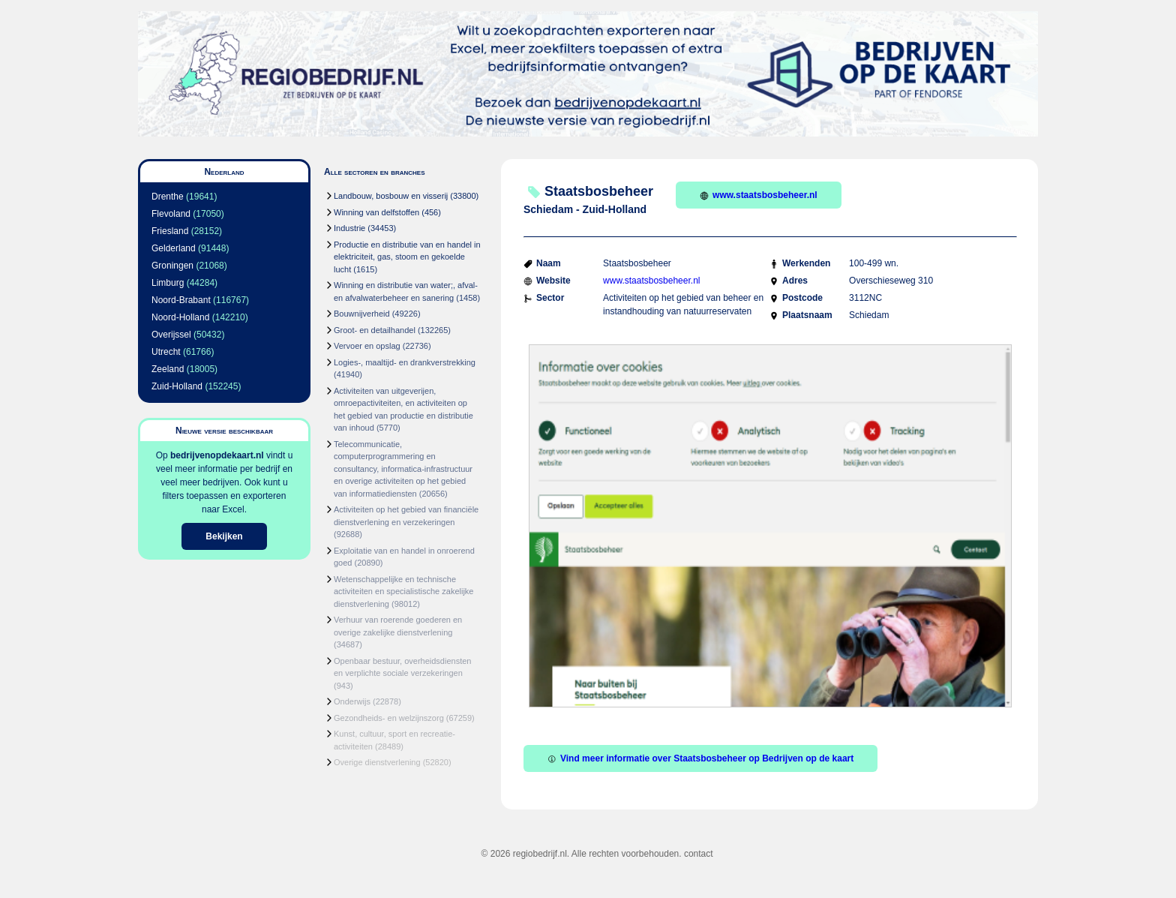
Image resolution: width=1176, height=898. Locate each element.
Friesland (170, 231)
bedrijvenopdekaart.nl (217, 455)
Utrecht (166, 352)
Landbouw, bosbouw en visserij (391, 195)
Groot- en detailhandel (375, 330)
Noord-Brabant (181, 300)
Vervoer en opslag (367, 345)
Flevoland (171, 214)
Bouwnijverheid (362, 313)
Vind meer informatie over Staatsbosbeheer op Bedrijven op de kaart (701, 758)
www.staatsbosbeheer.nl (759, 195)
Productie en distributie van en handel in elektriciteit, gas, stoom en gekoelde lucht (407, 257)
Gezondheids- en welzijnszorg (389, 717)
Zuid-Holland (177, 386)
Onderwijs (352, 701)
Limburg (168, 283)
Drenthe (168, 196)
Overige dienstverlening (377, 762)
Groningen (173, 265)
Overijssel (171, 334)
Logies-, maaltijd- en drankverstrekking (405, 362)
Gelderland (174, 248)
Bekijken (224, 536)
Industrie (349, 228)
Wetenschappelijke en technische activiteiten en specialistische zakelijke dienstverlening (403, 591)
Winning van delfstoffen (376, 212)
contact (698, 853)
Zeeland (168, 369)
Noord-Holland (180, 317)
